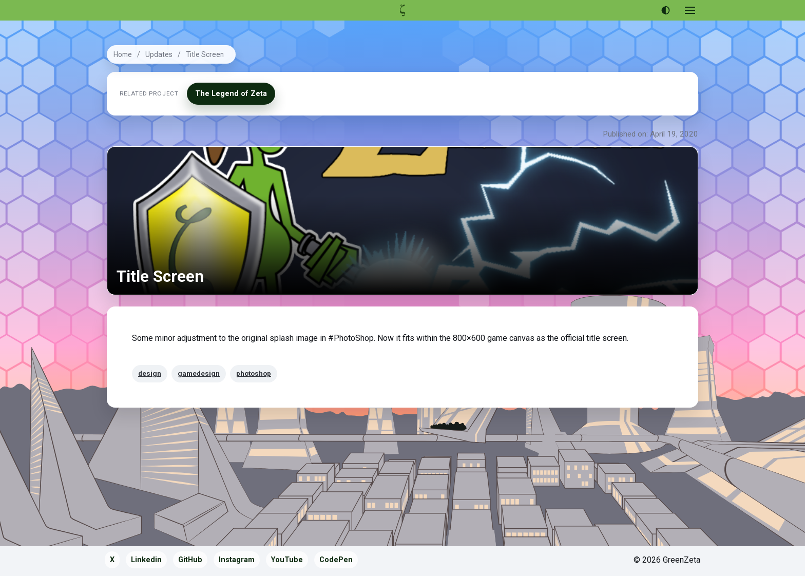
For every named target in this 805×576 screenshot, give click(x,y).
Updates (158, 54)
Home (122, 54)
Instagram (237, 559)
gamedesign (199, 373)
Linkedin (146, 559)
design (149, 373)
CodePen (336, 559)
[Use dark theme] (665, 10)
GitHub (190, 559)
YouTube (287, 559)
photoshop (253, 373)
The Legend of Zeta (231, 93)
